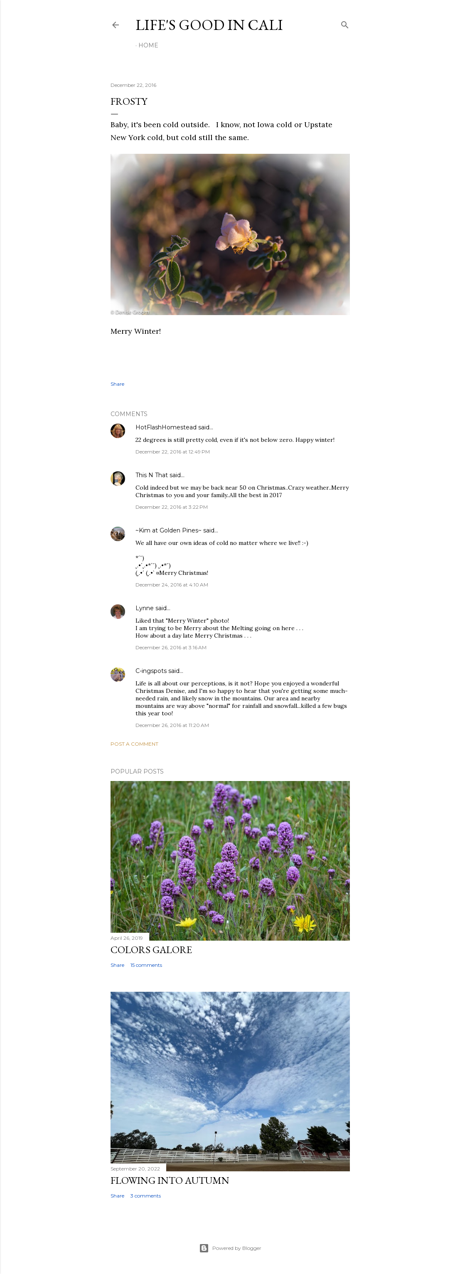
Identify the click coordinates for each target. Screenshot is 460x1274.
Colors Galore (151, 949)
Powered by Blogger (230, 1248)
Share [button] (117, 384)
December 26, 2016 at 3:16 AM (171, 647)
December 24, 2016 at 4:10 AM (171, 585)
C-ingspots (151, 671)
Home (148, 45)
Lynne (144, 608)
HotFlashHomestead (166, 427)
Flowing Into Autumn (170, 1180)
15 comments (146, 965)
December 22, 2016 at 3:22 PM (171, 507)
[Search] (345, 23)
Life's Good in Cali (209, 24)
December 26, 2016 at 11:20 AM (172, 725)
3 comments (145, 1196)
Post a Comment (134, 744)
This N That (151, 475)
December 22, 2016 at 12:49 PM (172, 451)
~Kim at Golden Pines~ (168, 530)
